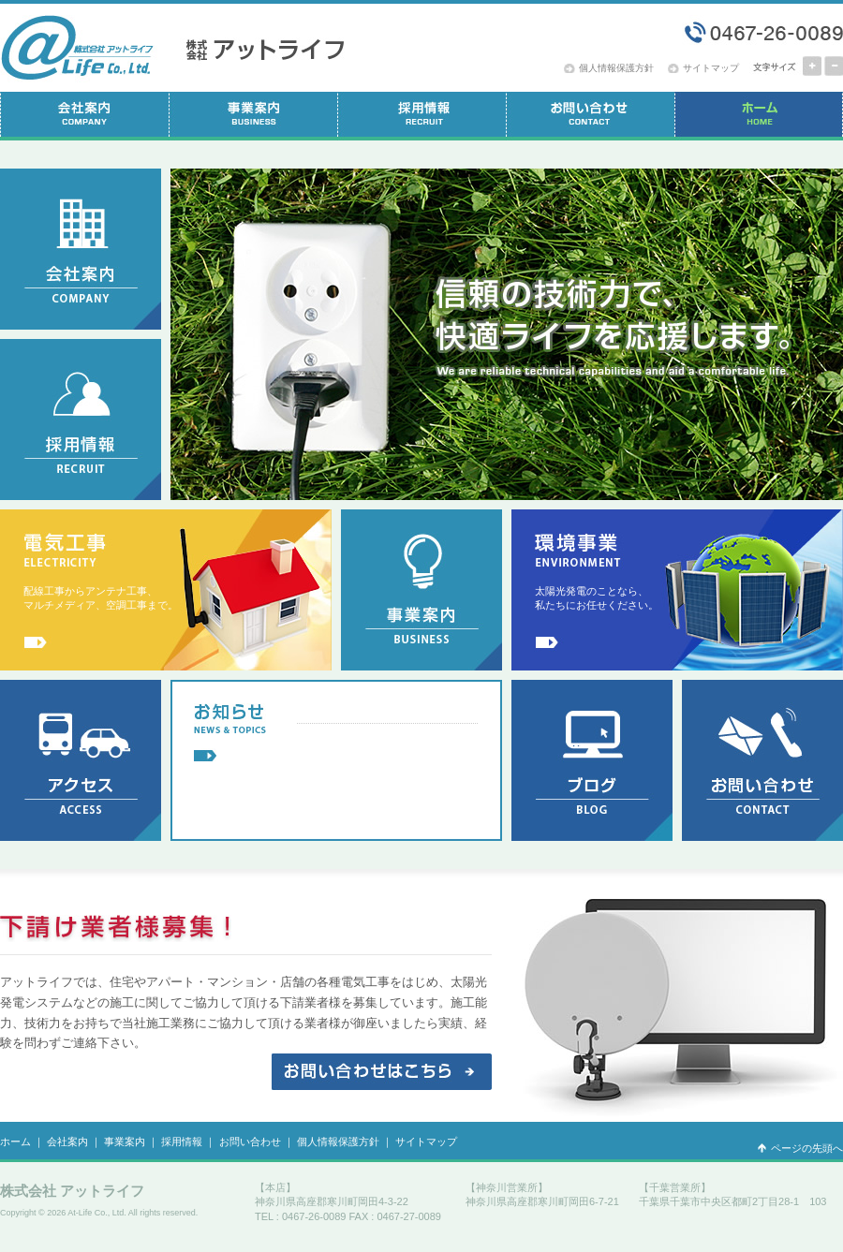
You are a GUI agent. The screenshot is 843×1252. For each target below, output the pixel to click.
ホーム (15, 1141)
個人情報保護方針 (616, 68)
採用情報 (181, 1141)
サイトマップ (711, 68)
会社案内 (67, 1141)
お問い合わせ (250, 1141)
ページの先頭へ (807, 1148)
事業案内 (124, 1141)
